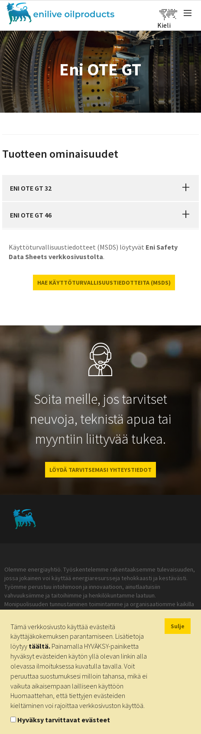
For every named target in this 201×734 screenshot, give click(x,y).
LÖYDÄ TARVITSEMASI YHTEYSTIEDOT (100, 470)
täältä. (39, 646)
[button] (186, 188)
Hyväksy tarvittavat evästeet (63, 719)
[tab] (100, 188)
